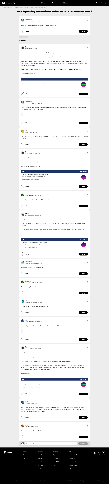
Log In (100, 3)
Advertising (41, 462)
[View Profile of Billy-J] (28, 47)
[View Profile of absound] (27, 320)
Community (8, 3)
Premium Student (72, 465)
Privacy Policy (24, 481)
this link (48, 223)
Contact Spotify (57, 465)
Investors (40, 465)
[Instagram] (94, 453)
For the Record (26, 462)
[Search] (96, 3)
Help (43, 3)
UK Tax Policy (70, 481)
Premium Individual (73, 455)
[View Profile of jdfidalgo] (27, 425)
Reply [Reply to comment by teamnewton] (83, 206)
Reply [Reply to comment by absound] (83, 339)
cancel (46, 367)
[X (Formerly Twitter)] (99, 453)
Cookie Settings (34, 481)
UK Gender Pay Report (80, 481)
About (24, 455)
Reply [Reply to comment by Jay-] (83, 144)
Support (55, 455)
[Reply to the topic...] (51, 443)
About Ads (42, 481)
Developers (41, 458)
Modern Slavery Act (59, 481)
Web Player (56, 458)
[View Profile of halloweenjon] (28, 19)
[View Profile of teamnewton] (28, 194)
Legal (5, 481)
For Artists (40, 455)
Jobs (24, 458)
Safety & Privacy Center (14, 481)
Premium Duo (71, 458)
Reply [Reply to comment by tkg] (83, 312)
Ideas (65, 3)
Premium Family (72, 462)
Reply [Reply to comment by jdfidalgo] (83, 437)
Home (10, 7)
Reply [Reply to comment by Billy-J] (83, 94)
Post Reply (83, 443)
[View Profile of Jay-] (26, 130)
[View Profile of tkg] (26, 300)
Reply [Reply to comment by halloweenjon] (83, 31)
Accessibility (50, 481)
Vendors (40, 469)
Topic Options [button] (23, 37)
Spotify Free (71, 469)
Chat (54, 3)
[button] (87, 20)
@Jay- (25, 158)
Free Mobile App (57, 462)
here (41, 61)
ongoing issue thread (37, 357)
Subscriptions (20, 7)
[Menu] (105, 3)
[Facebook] (103, 453)
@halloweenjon (28, 53)
